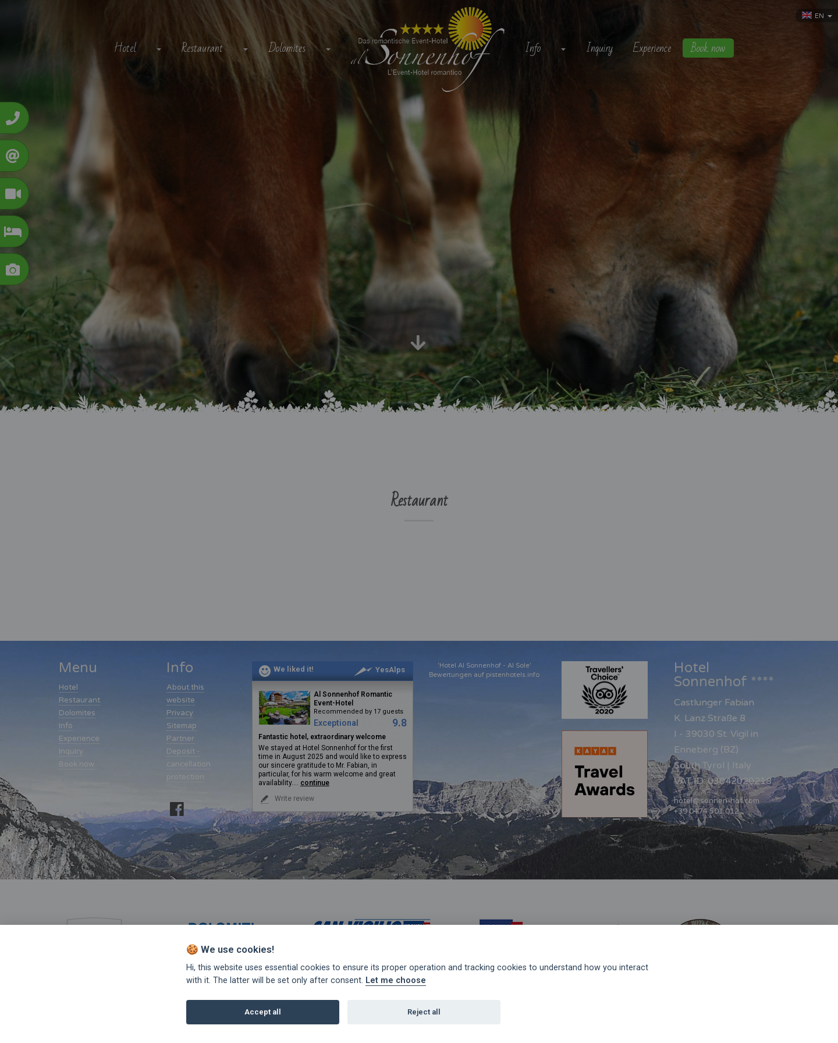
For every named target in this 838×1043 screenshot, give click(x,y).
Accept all (262, 1011)
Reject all (424, 1011)
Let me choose (395, 980)
